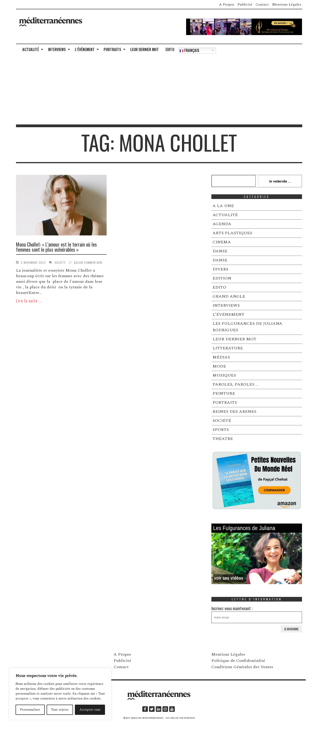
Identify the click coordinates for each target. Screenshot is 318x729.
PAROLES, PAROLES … (235, 384)
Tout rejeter (60, 709)
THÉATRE (223, 439)
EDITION (222, 278)
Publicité (244, 4)
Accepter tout (90, 709)
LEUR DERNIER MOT (144, 49)
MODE (219, 366)
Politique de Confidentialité (238, 660)
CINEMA (222, 242)
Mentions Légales (286, 4)
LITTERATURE (228, 348)
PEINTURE (224, 393)
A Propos (226, 4)
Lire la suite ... (29, 301)
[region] (60, 694)
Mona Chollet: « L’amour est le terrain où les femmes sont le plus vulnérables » (56, 247)
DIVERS (220, 269)
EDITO (169, 49)
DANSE (220, 251)
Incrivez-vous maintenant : (256, 614)
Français (189, 50)
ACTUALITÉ (30, 49)
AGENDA (222, 224)
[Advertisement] (159, 89)
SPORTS (221, 429)
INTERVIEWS (57, 49)
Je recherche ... (280, 181)
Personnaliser (30, 709)
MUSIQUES (224, 375)
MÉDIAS (221, 357)
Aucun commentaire (88, 262)
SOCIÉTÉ (60, 262)
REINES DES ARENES (234, 411)
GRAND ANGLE (229, 296)
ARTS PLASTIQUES (232, 233)
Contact (262, 4)
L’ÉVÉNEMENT (85, 49)
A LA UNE (223, 206)
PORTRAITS (112, 49)
